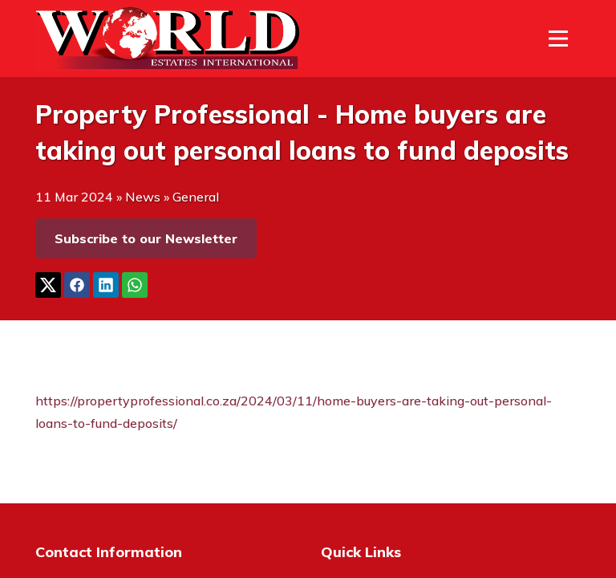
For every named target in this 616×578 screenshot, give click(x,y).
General (195, 197)
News (142, 197)
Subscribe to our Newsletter (146, 238)
